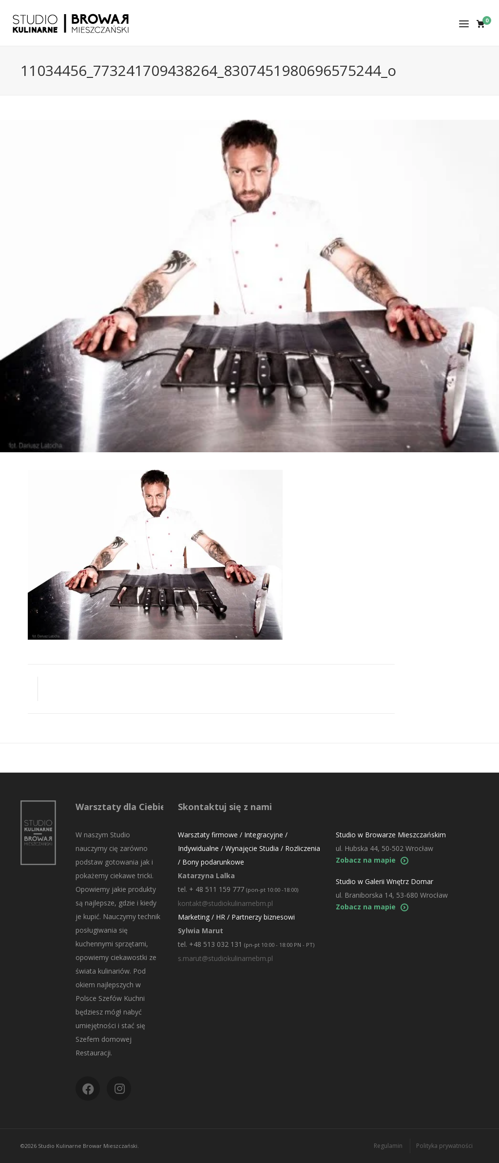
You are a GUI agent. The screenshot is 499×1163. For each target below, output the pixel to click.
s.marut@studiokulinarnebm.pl (225, 958)
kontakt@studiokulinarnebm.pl (225, 903)
